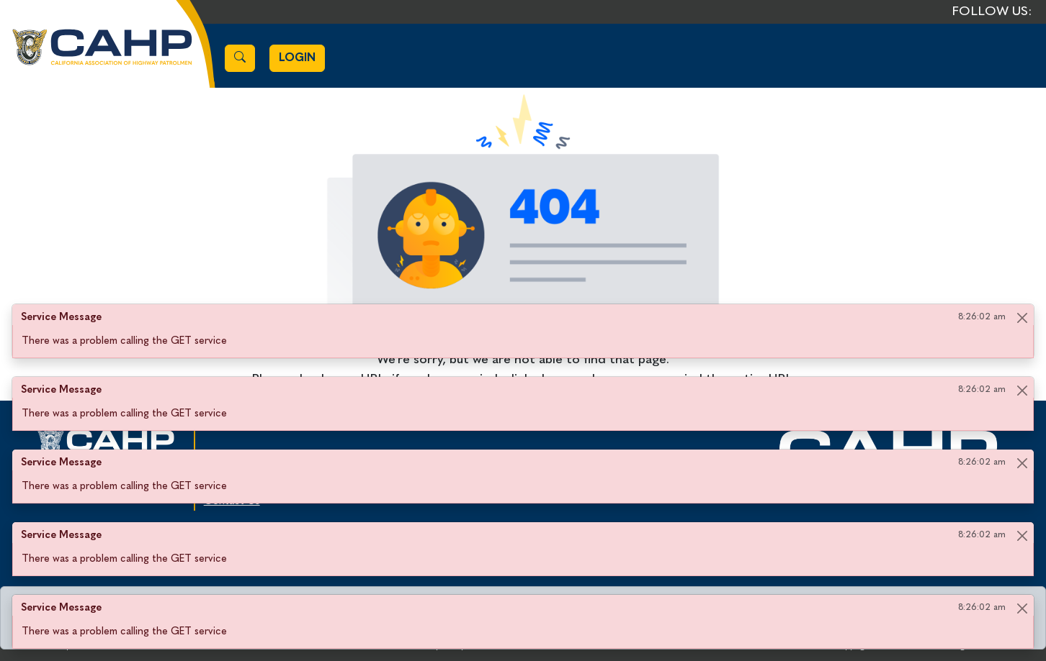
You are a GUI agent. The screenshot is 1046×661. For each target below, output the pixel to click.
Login (297, 58)
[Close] (1021, 317)
